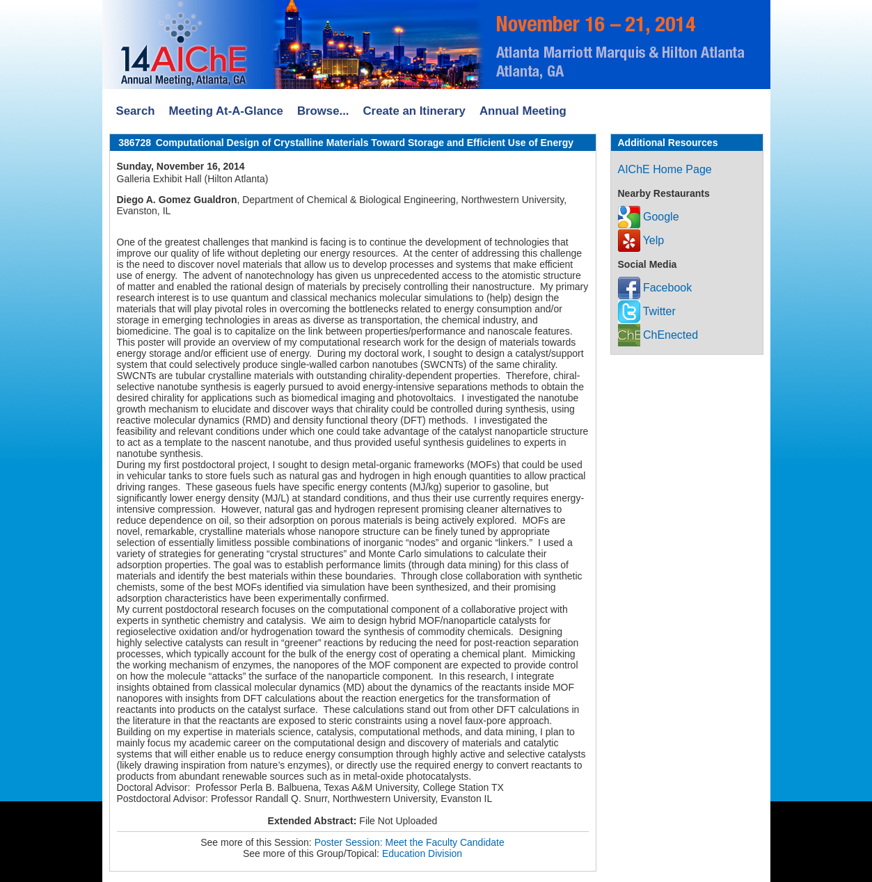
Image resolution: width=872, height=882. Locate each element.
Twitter (647, 311)
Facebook (655, 288)
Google (648, 217)
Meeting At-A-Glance (225, 111)
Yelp (641, 240)
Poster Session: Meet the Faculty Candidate (410, 842)
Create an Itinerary (414, 111)
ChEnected (658, 335)
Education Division (422, 853)
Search (135, 111)
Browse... (323, 111)
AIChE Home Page (665, 169)
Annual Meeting (522, 111)
